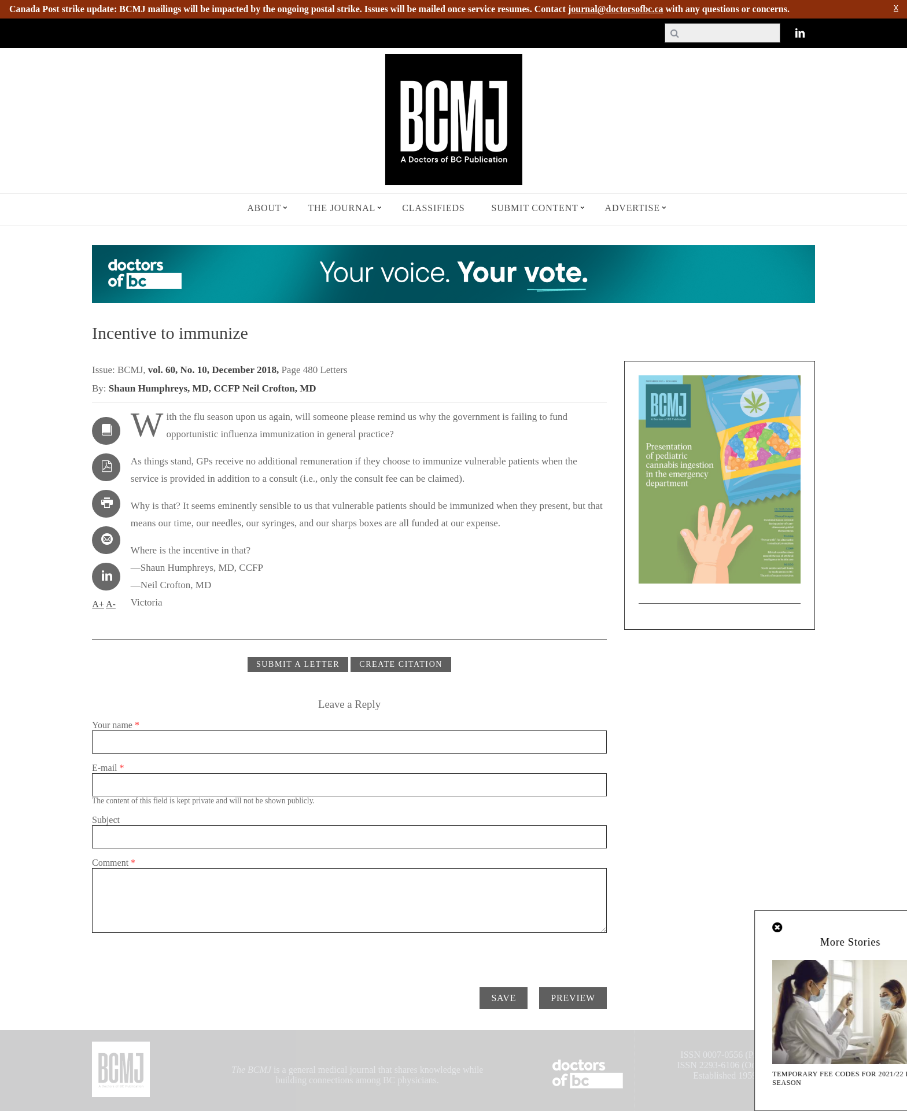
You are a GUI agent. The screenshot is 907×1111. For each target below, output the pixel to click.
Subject (106, 820)
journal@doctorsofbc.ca (615, 9)
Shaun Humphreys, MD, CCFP (174, 388)
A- (111, 604)
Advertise (632, 208)
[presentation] (180, 955)
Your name (115, 725)
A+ (98, 604)
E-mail (108, 768)
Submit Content (535, 208)
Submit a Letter (298, 664)
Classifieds (433, 208)
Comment (113, 863)
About (264, 208)
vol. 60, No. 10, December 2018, (215, 369)
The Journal (341, 208)
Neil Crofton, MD (279, 388)
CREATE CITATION (401, 664)
